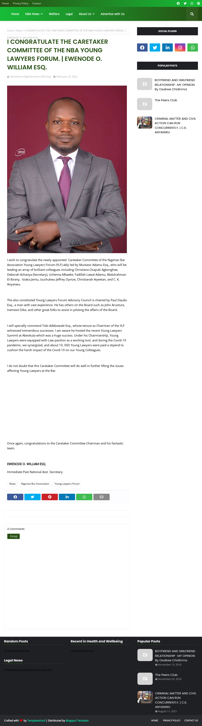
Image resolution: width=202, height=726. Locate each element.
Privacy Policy (20, 3)
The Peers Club (166, 100)
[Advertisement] (67, 409)
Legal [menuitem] (69, 14)
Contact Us (191, 720)
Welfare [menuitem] (54, 14)
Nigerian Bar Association (35, 483)
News (19, 30)
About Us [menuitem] (85, 14)
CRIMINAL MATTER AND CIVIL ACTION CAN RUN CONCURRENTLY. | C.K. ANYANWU (175, 125)
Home (5, 3)
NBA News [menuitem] (32, 14)
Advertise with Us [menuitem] (112, 14)
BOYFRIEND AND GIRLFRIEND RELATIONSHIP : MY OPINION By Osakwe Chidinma (175, 84)
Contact (36, 3)
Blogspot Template (77, 720)
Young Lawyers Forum (67, 483)
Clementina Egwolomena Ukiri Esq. (30, 76)
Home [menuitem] (15, 14)
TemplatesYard (36, 720)
